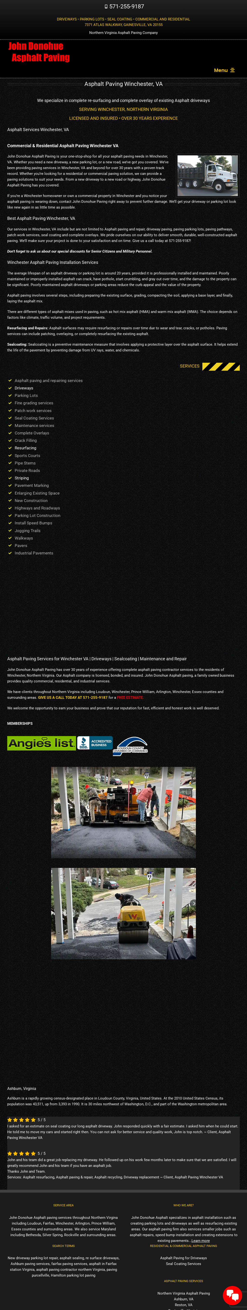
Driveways (24, 388)
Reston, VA (183, 1305)
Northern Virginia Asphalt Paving (184, 1293)
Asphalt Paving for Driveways (183, 1258)
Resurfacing (25, 447)
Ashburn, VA (183, 1299)
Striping (22, 478)
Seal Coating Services (183, 1264)
